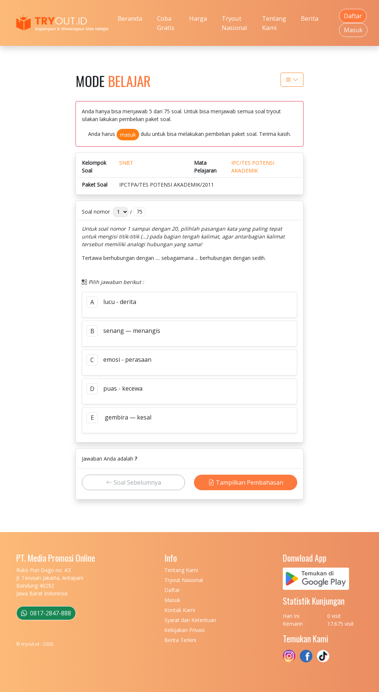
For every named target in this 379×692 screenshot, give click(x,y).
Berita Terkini (180, 639)
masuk (128, 134)
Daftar (353, 16)
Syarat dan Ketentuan (190, 620)
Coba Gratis (165, 23)
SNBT (126, 162)
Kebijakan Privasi (184, 630)
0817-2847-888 (46, 613)
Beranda (130, 18)
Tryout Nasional (234, 23)
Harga (198, 18)
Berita (309, 18)
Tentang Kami (274, 23)
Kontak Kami (179, 610)
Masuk (353, 30)
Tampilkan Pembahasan (245, 482)
